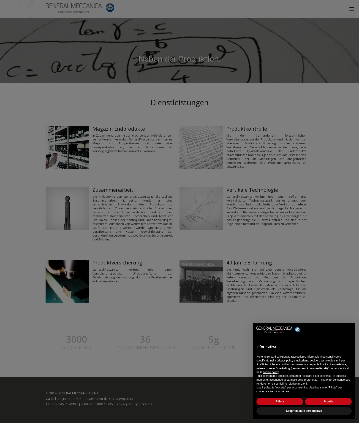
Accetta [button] (328, 401)
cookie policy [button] (271, 372)
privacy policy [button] (285, 360)
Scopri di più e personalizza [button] (304, 410)
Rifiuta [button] (279, 401)
